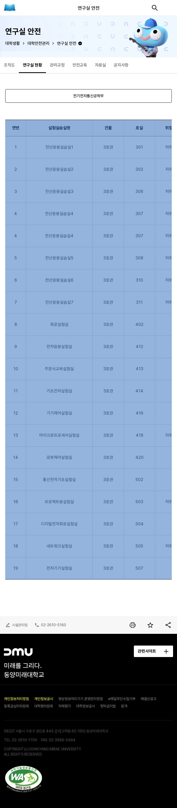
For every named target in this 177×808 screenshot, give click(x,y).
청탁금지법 (108, 706)
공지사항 (121, 65)
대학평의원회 (43, 706)
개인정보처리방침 (16, 699)
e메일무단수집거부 (121, 699)
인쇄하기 (132, 625)
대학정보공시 (85, 706)
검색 (154, 7)
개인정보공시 (43, 699)
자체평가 (64, 706)
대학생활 (12, 43)
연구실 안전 (66, 43)
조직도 (9, 65)
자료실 (100, 65)
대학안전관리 (38, 43)
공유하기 (168, 625)
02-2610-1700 (24, 740)
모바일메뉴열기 (169, 8)
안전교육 (79, 65)
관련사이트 (147, 651)
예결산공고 (148, 699)
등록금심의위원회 (16, 706)
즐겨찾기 (150, 625)
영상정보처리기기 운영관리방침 (80, 699)
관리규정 (57, 65)
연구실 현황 (32, 65)
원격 (124, 706)
